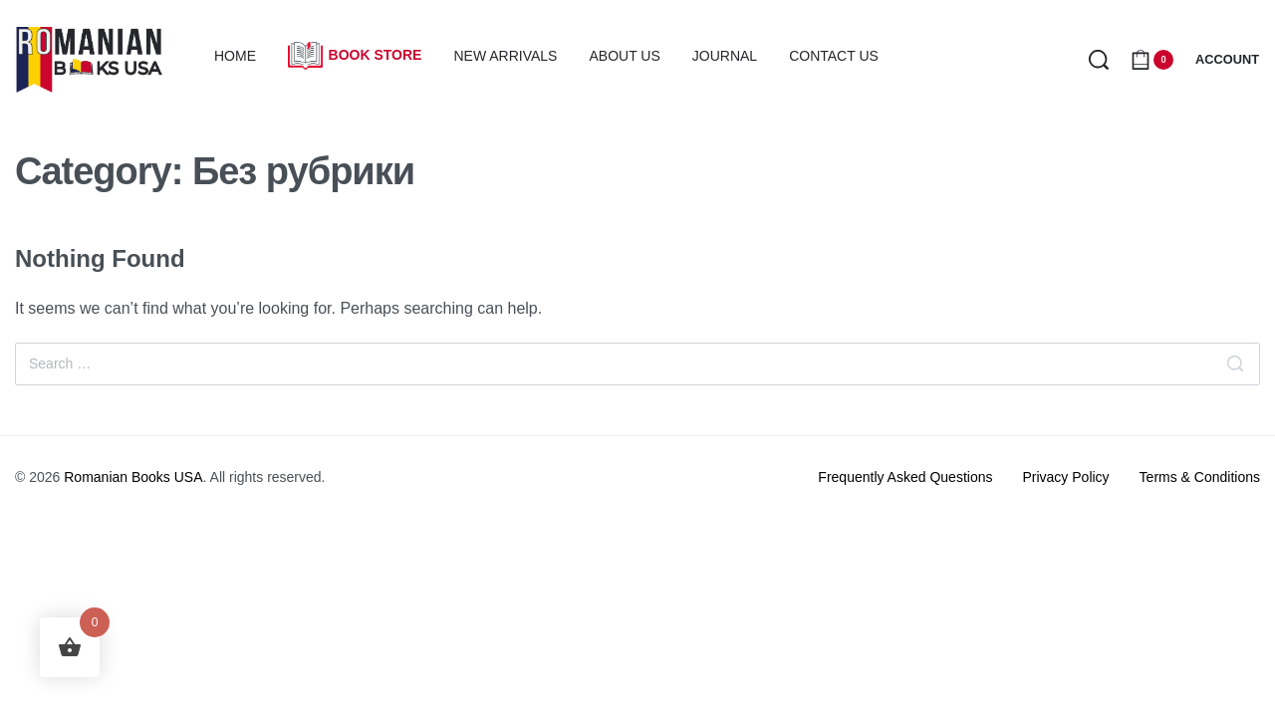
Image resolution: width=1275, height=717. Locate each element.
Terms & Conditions (1200, 477)
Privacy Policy (1065, 477)
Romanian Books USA (133, 477)
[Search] (1235, 364)
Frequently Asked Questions (905, 477)
